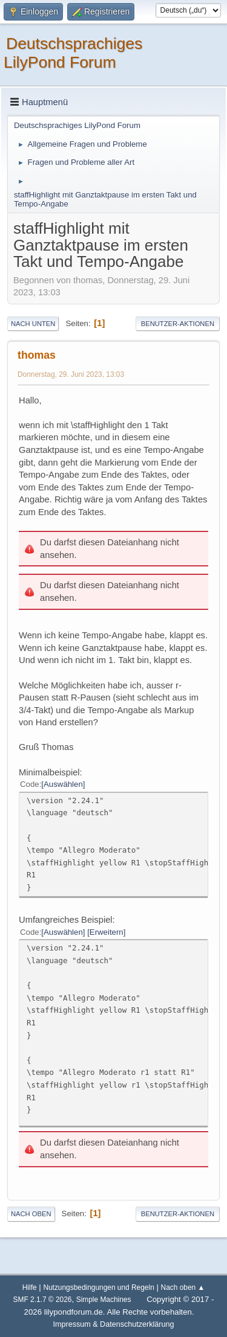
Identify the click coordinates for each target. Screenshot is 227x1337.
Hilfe (29, 1287)
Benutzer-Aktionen (177, 323)
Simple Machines (103, 1299)
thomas (37, 355)
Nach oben (31, 1213)
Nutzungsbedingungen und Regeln (98, 1287)
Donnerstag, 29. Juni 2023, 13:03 (71, 374)
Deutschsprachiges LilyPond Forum (73, 53)
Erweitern (106, 932)
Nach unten (33, 323)
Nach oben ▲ (183, 1287)
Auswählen (63, 784)
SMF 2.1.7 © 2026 (42, 1299)
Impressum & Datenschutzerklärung (113, 1324)
